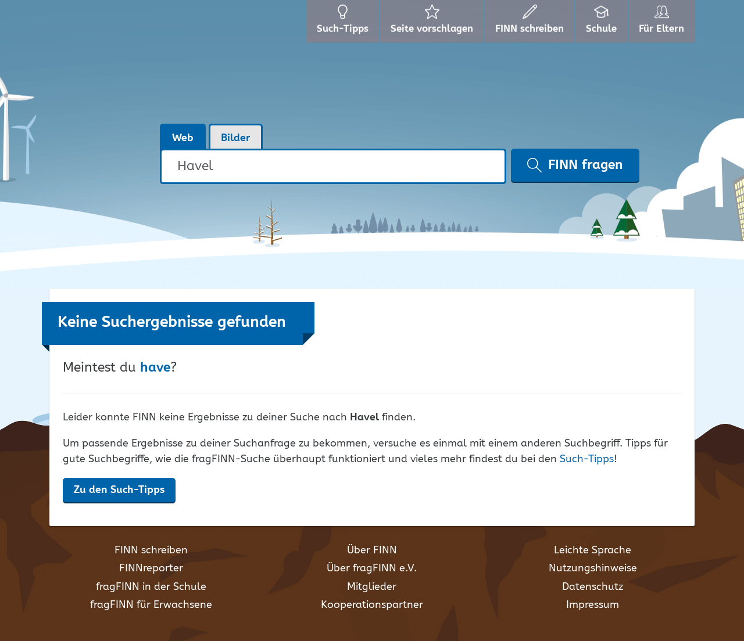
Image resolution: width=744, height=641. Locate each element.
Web (183, 138)
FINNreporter (151, 568)
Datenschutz (592, 587)
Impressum (592, 605)
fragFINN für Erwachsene (151, 605)
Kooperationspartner (372, 605)
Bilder (236, 138)
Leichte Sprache (592, 550)
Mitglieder (371, 587)
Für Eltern (661, 23)
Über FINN (372, 550)
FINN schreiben (151, 550)
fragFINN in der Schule (151, 587)
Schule (598, 23)
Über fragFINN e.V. (372, 568)
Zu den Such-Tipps (119, 490)
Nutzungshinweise (593, 568)
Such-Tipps (587, 459)
